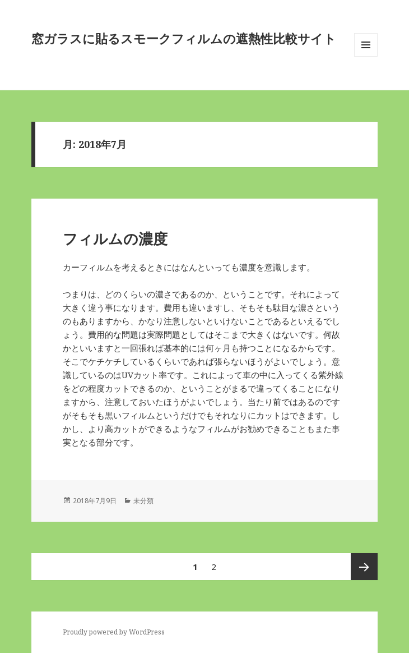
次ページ (364, 566)
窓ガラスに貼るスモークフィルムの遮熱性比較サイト (183, 38)
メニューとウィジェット (366, 56)
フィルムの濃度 (115, 238)
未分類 (143, 500)
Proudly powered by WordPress (114, 632)
